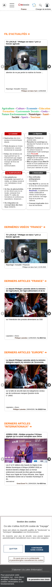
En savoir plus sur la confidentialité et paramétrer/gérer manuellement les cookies (26, 559)
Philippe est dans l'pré (29, 91)
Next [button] (49, 66)
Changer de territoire (43, 9)
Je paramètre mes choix (39, 579)
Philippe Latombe (21, 338)
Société (15, 117)
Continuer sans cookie (37, 549)
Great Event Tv (22, 483)
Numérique (35, 114)
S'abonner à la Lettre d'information (27, 570)
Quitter (13, 549)
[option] (25, 66)
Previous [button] (3, 66)
